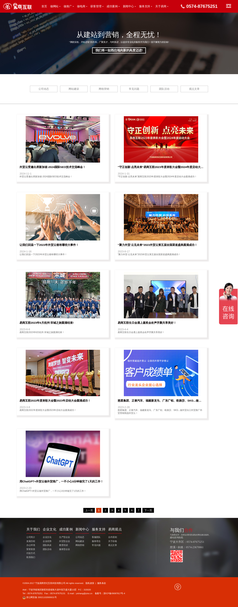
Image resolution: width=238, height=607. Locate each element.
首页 (44, 6)
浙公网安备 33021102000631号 (39, 597)
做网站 (54, 6)
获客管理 (96, 6)
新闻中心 (128, 6)
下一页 (148, 510)
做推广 (68, 6)
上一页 (89, 510)
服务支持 (144, 6)
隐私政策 (90, 583)
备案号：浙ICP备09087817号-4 (110, 593)
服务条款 (101, 583)
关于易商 (160, 6)
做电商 (81, 6)
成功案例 (112, 6)
